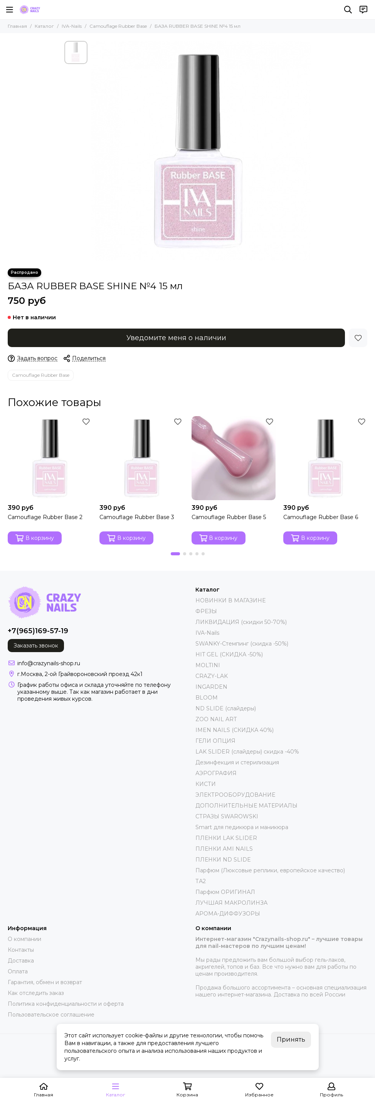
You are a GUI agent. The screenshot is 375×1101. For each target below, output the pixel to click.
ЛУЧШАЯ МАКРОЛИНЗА (231, 902)
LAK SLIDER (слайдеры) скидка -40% (247, 751)
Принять (291, 1039)
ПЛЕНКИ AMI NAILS (224, 848)
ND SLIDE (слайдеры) (225, 708)
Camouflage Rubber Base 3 (136, 517)
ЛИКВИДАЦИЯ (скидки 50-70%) (241, 622)
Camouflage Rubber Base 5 (229, 517)
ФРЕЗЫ (206, 611)
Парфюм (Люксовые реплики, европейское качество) (270, 870)
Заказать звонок (35, 645)
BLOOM (206, 697)
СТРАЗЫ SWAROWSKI (226, 816)
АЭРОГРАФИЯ (216, 773)
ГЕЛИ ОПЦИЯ (215, 740)
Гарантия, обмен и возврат (45, 982)
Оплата (18, 971)
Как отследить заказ (36, 993)
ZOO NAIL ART (216, 719)
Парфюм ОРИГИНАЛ (225, 892)
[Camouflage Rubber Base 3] (141, 458)
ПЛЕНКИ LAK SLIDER (226, 838)
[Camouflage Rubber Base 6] (325, 458)
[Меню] (9, 9)
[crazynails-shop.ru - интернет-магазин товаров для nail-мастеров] (29, 9)
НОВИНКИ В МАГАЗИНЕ (230, 600)
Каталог (44, 26)
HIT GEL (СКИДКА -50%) (229, 654)
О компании (24, 939)
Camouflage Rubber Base (118, 26)
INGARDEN (211, 686)
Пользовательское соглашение (51, 1014)
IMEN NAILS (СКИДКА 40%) (234, 730)
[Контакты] (363, 9)
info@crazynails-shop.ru (48, 663)
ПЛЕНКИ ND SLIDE (223, 859)
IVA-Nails (72, 26)
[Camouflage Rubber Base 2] (50, 458)
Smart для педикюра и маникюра (241, 827)
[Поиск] (348, 9)
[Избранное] (358, 338)
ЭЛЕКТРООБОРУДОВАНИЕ (235, 794)
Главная (17, 26)
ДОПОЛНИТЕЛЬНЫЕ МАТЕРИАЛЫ (246, 805)
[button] (175, 553)
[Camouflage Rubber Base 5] (234, 458)
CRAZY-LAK (211, 676)
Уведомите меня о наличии (176, 338)
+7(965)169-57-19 (38, 631)
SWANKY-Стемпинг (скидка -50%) (241, 643)
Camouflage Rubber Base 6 (320, 517)
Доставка (21, 960)
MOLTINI (207, 665)
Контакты (21, 949)
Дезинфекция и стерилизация (237, 762)
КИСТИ (205, 784)
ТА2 (200, 881)
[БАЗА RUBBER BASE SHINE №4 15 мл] (201, 151)
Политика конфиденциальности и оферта (66, 1003)
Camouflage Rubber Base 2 (45, 517)
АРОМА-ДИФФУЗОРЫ (227, 913)
